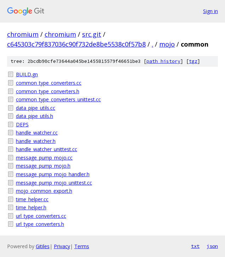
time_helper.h (31, 207)
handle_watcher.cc (37, 132)
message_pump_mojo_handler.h (53, 174)
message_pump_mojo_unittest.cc (54, 182)
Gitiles (43, 246)
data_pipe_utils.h (34, 116)
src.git (91, 34)
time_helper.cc (32, 199)
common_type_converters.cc (48, 82)
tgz (193, 61)
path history (163, 61)
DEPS (22, 124)
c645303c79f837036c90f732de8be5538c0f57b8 (76, 44)
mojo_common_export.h (44, 190)
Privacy (62, 246)
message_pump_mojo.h (43, 165)
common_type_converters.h (47, 91)
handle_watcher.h (36, 141)
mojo (167, 44)
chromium (23, 34)
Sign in (210, 11)
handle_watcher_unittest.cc (46, 149)
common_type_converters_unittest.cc (58, 99)
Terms (81, 246)
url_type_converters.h (40, 224)
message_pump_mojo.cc (44, 157)
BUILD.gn (27, 74)
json (212, 246)
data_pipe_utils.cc (35, 107)
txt (195, 246)
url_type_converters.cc (41, 216)
